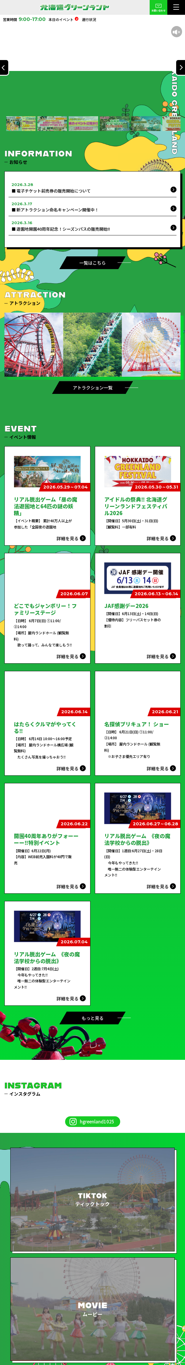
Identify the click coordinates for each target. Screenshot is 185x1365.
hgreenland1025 (97, 1121)
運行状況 (89, 19)
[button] (21, 123)
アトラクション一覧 (93, 387)
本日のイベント (63, 19)
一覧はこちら (92, 263)
